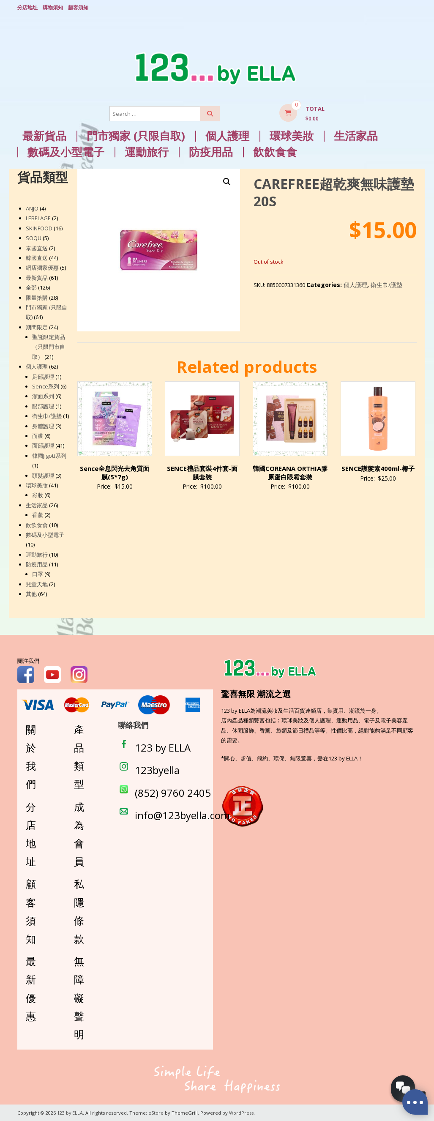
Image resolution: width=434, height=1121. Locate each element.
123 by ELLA (163, 748)
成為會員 (79, 833)
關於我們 (31, 756)
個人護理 (227, 136)
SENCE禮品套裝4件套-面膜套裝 (202, 472)
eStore (156, 1112)
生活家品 (356, 136)
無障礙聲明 (79, 997)
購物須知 (53, 7)
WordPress (241, 1112)
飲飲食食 (275, 152)
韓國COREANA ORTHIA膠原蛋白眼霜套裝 (290, 472)
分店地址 (27, 7)
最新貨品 (44, 136)
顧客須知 (78, 7)
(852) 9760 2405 (173, 792)
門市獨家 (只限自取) (136, 136)
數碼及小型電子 (65, 152)
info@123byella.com (182, 815)
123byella (157, 770)
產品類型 (79, 756)
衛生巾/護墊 (386, 285)
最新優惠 (31, 988)
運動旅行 (147, 152)
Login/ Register (412, 8)
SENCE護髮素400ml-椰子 (378, 468)
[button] (227, 181)
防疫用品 (211, 152)
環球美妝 (292, 136)
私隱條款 (79, 911)
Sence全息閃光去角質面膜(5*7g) (114, 472)
